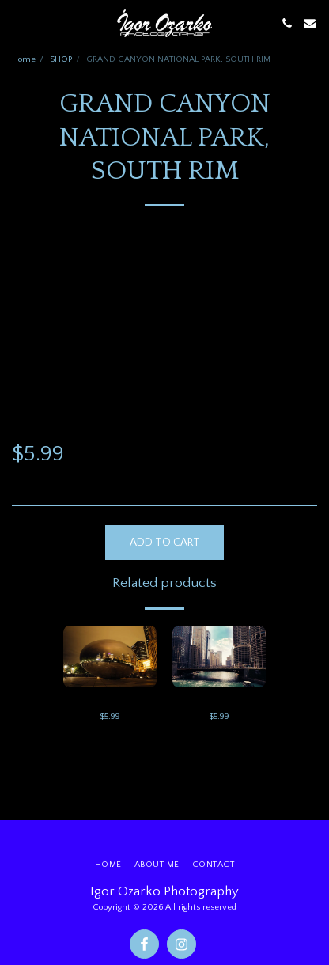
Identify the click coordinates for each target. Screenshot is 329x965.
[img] (110, 657)
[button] (17, 23)
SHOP (61, 59)
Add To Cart (165, 542)
